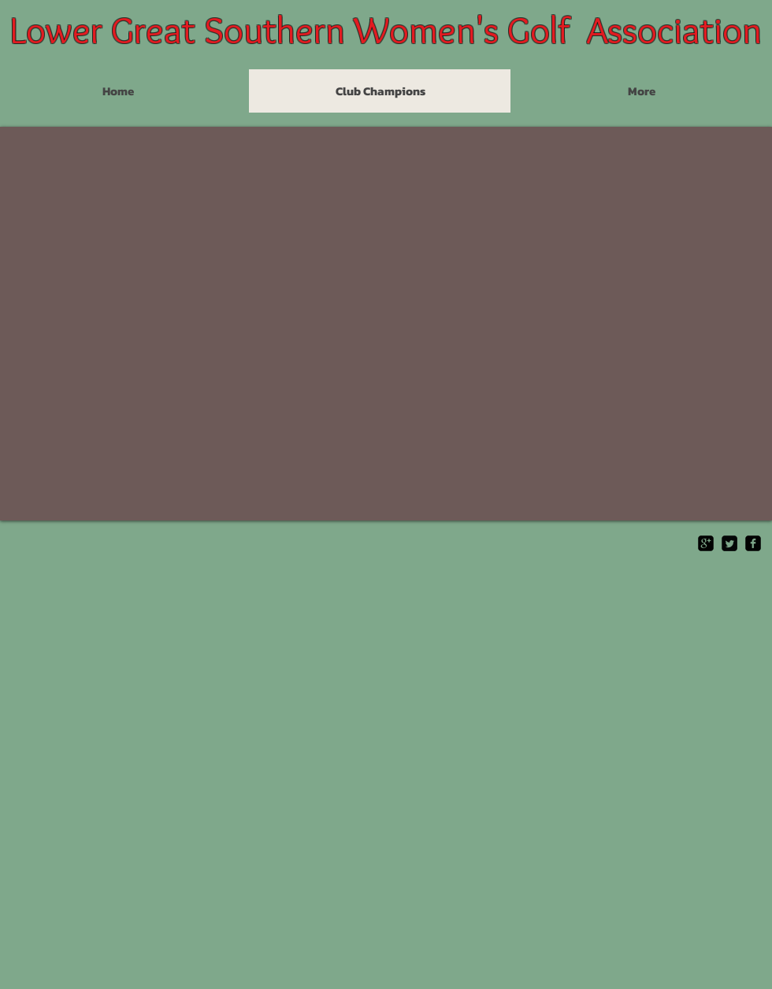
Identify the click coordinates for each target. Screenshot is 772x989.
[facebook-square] (753, 543)
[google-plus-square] (706, 543)
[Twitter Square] (729, 543)
